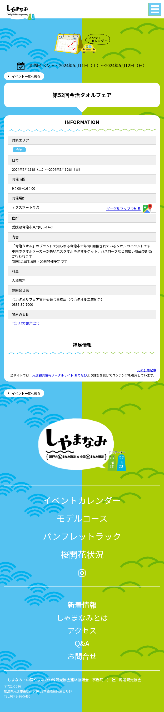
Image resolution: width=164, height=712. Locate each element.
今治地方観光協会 (25, 323)
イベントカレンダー (82, 500)
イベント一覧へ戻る (26, 76)
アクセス (82, 630)
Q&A (82, 643)
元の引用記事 (146, 370)
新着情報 (82, 604)
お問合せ (82, 656)
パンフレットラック (82, 536)
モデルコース (82, 518)
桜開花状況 (82, 554)
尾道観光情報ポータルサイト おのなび (59, 375)
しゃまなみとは (82, 617)
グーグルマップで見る (129, 208)
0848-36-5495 (20, 696)
